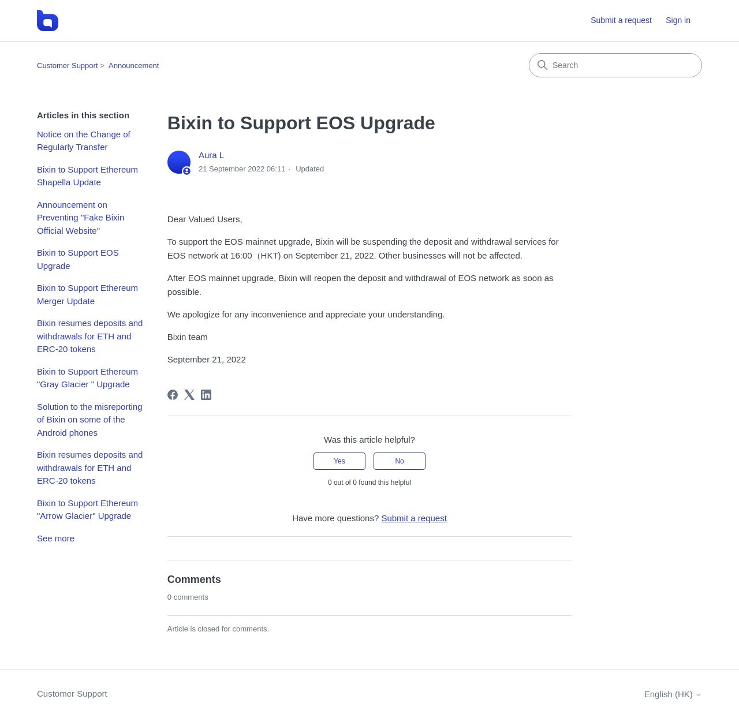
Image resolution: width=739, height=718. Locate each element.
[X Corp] (189, 395)
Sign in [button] (678, 20)
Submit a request (621, 20)
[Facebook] (172, 395)
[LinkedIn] (206, 395)
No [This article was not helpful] (399, 461)
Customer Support (67, 65)
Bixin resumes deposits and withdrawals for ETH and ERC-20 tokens (90, 336)
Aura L (211, 155)
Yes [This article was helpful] (339, 461)
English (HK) (673, 694)
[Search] (615, 65)
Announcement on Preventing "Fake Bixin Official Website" (80, 217)
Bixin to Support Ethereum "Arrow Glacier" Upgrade (87, 509)
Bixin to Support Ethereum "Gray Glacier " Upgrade (87, 378)
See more (55, 538)
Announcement (134, 65)
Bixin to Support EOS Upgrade (78, 259)
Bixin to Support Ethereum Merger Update (87, 294)
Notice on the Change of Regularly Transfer (83, 140)
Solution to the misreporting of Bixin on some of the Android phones (90, 419)
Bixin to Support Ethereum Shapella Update (87, 176)
